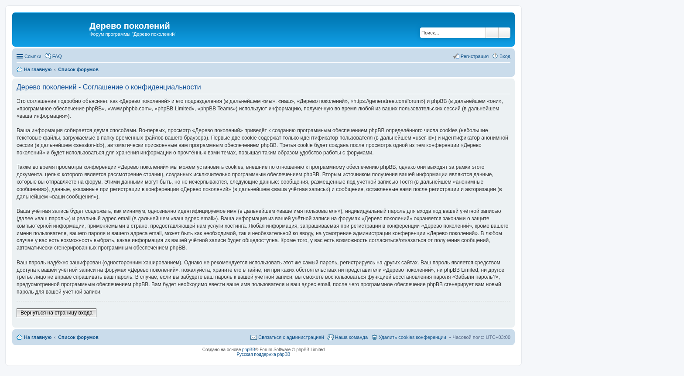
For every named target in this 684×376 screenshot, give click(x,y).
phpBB (248, 349)
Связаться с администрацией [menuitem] (291, 337)
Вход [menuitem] (504, 56)
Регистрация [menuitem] (475, 56)
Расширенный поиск (504, 32)
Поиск (492, 32)
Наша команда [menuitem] (351, 337)
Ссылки (32, 56)
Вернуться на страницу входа (56, 313)
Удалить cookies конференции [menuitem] (412, 337)
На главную (37, 337)
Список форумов (78, 337)
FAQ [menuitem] (57, 56)
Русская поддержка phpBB (263, 354)
